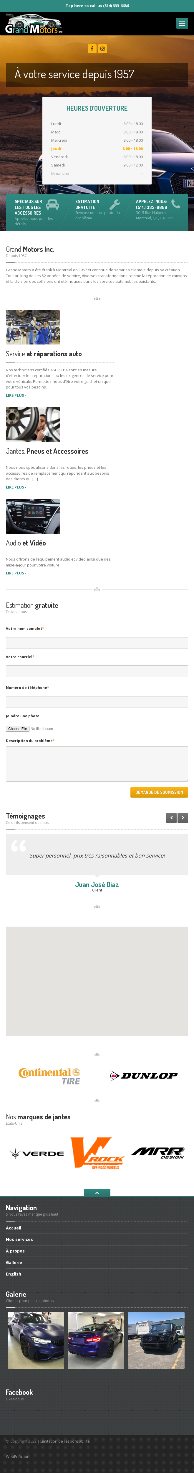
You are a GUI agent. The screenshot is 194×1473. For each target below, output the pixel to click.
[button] (97, 975)
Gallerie (14, 1262)
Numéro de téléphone (27, 687)
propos (15, 1251)
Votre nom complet (25, 628)
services (19, 1239)
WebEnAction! (18, 1456)
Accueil (13, 1228)
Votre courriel (20, 656)
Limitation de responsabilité (65, 1441)
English (13, 1274)
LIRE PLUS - (16, 395)
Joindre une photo (22, 715)
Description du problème (30, 740)
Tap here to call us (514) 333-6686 (97, 5)
